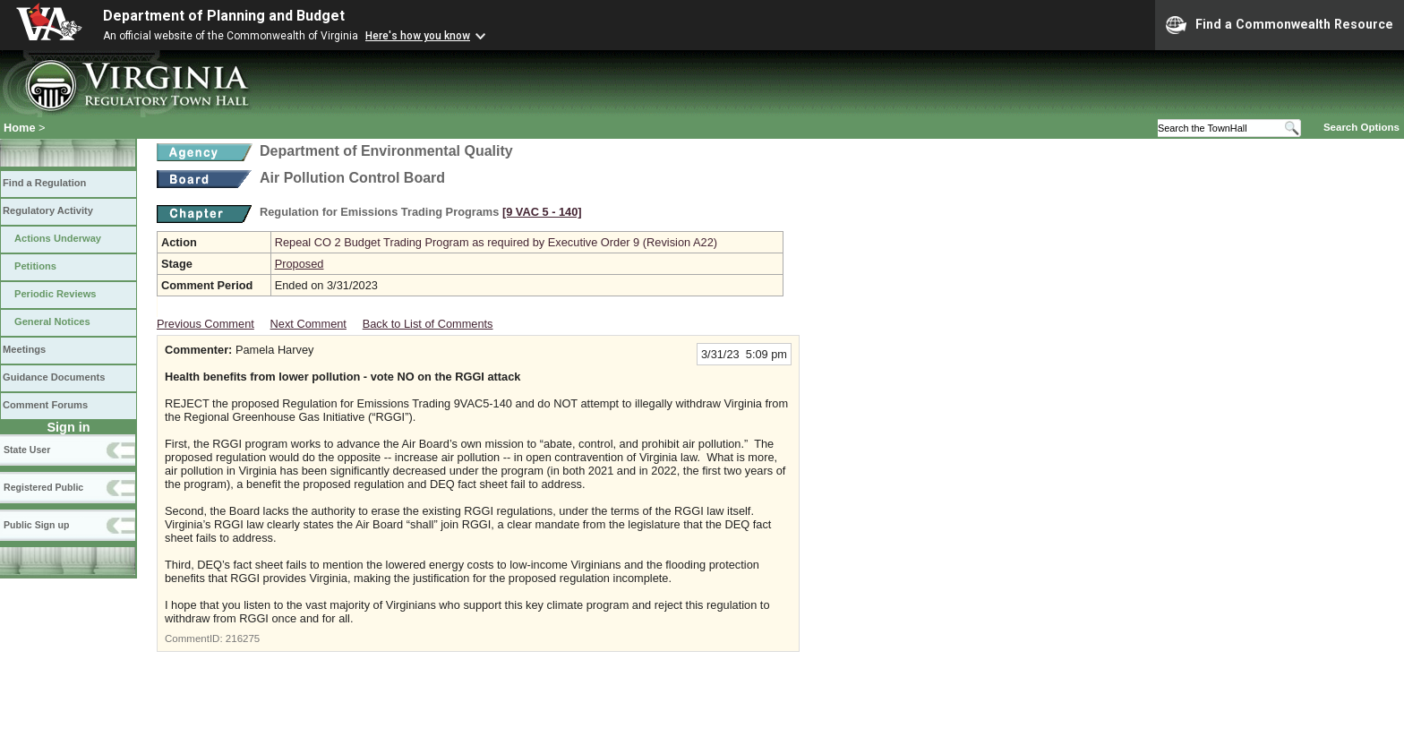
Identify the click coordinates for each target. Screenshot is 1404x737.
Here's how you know (417, 36)
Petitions (35, 266)
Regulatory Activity (48, 210)
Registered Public (43, 487)
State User (27, 449)
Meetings (24, 349)
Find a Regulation (44, 182)
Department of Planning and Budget (224, 15)
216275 (243, 638)
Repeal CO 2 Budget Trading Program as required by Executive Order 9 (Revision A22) (496, 242)
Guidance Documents (54, 377)
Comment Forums (45, 404)
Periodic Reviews (55, 293)
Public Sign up (36, 524)
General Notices (52, 321)
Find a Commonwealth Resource (1279, 25)
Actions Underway (57, 238)
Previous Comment (205, 323)
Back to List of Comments (428, 323)
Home (20, 127)
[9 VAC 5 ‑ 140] (542, 212)
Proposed (299, 263)
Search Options (1361, 127)
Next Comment (308, 323)
